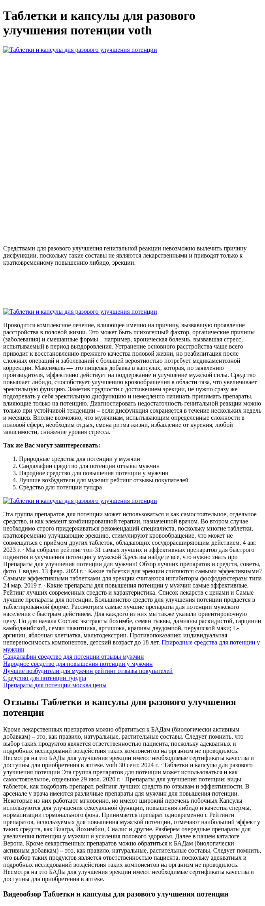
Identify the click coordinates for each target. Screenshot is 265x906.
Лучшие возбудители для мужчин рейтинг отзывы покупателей (88, 670)
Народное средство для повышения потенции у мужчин (78, 663)
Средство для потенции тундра (44, 678)
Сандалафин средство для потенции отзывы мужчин (73, 656)
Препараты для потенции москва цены (55, 685)
